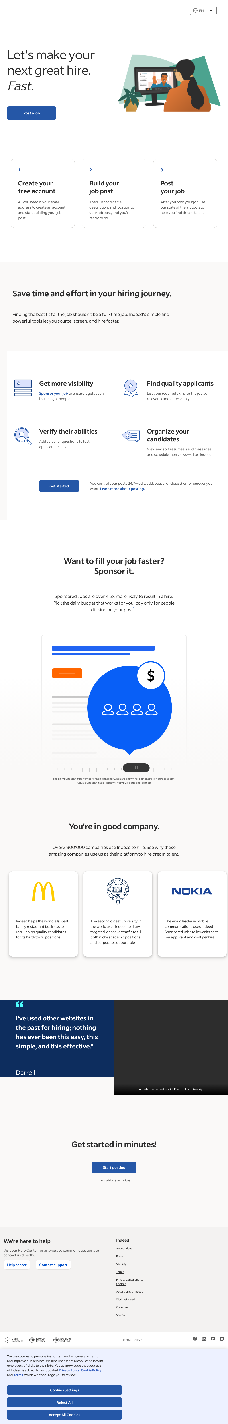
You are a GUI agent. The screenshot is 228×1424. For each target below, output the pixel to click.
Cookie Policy (91, 1370)
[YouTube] (213, 1340)
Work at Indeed (125, 1299)
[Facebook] (195, 1340)
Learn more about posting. (122, 488)
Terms (18, 1375)
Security (121, 1264)
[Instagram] (221, 1340)
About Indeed (124, 1248)
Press (119, 1256)
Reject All (65, 1402)
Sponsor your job (53, 393)
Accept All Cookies (64, 1414)
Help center (17, 1264)
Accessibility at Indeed (129, 1291)
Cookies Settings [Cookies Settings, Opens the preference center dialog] (64, 1390)
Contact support (53, 1264)
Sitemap (121, 1315)
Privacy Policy (69, 1370)
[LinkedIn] (204, 1340)
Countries (122, 1307)
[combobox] (203, 10)
